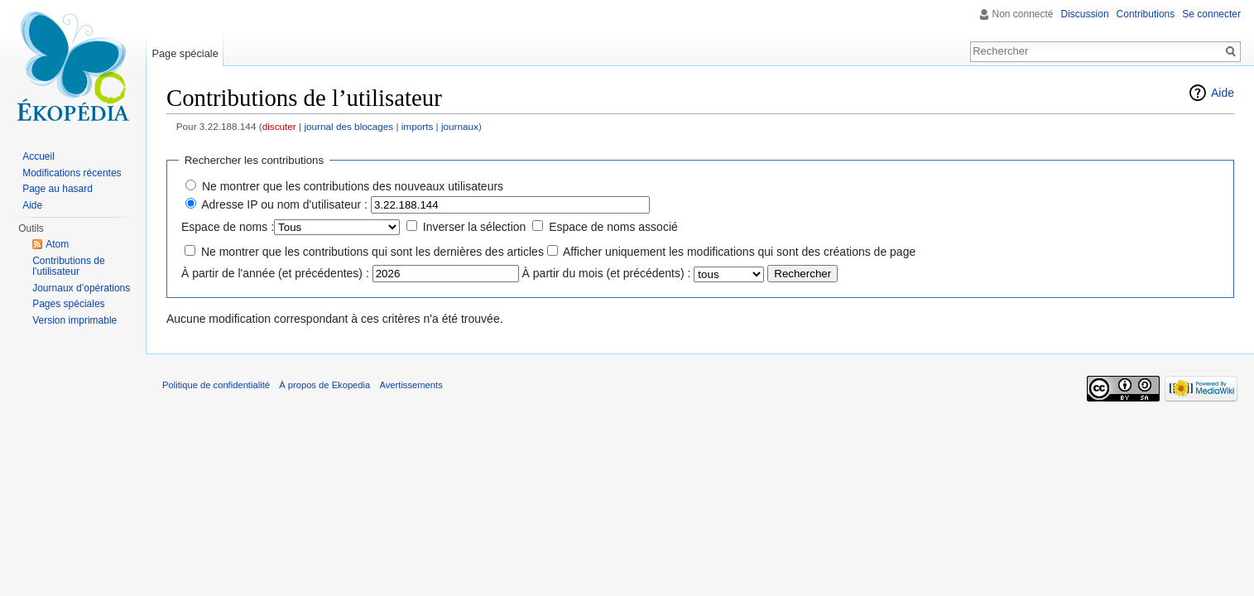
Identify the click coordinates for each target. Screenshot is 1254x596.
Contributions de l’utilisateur (68, 266)
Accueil (38, 156)
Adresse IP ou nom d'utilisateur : (284, 204)
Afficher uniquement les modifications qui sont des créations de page (739, 251)
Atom (57, 244)
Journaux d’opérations (81, 288)
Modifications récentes (71, 173)
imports (417, 126)
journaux (459, 126)
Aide (1222, 92)
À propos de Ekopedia (324, 385)
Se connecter (1211, 14)
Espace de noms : (227, 226)
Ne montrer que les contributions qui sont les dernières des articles (372, 251)
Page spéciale (184, 53)
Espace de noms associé (613, 226)
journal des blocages (348, 126)
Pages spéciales (68, 304)
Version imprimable (74, 320)
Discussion (1085, 14)
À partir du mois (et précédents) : (606, 273)
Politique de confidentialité (216, 385)
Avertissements (410, 385)
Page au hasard (57, 189)
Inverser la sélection (474, 226)
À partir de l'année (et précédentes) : (275, 273)
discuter (279, 126)
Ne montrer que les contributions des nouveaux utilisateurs (352, 186)
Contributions (1146, 14)
